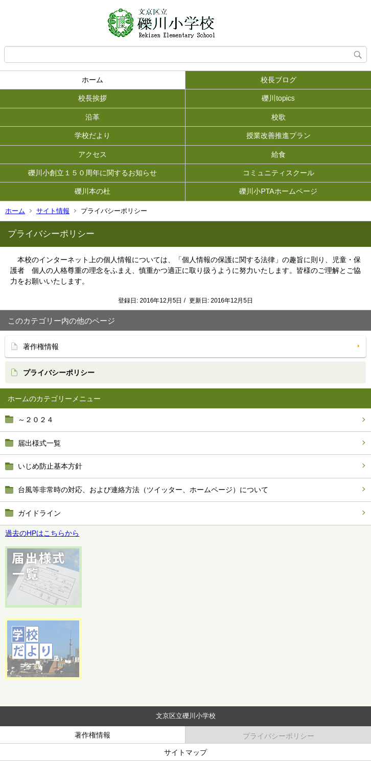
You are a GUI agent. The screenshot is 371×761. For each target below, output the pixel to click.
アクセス (92, 154)
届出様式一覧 (39, 443)
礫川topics (278, 98)
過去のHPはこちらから (42, 533)
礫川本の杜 (92, 191)
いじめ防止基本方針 (50, 466)
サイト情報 (52, 211)
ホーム (92, 80)
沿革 (92, 117)
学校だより (92, 135)
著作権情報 (41, 346)
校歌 (278, 117)
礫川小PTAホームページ (278, 191)
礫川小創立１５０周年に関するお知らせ (92, 173)
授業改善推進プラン (278, 135)
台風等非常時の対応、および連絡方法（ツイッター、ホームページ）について (143, 490)
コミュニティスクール (278, 173)
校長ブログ (278, 80)
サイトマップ (185, 752)
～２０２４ (36, 420)
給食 (278, 154)
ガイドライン (39, 513)
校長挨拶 (92, 98)
